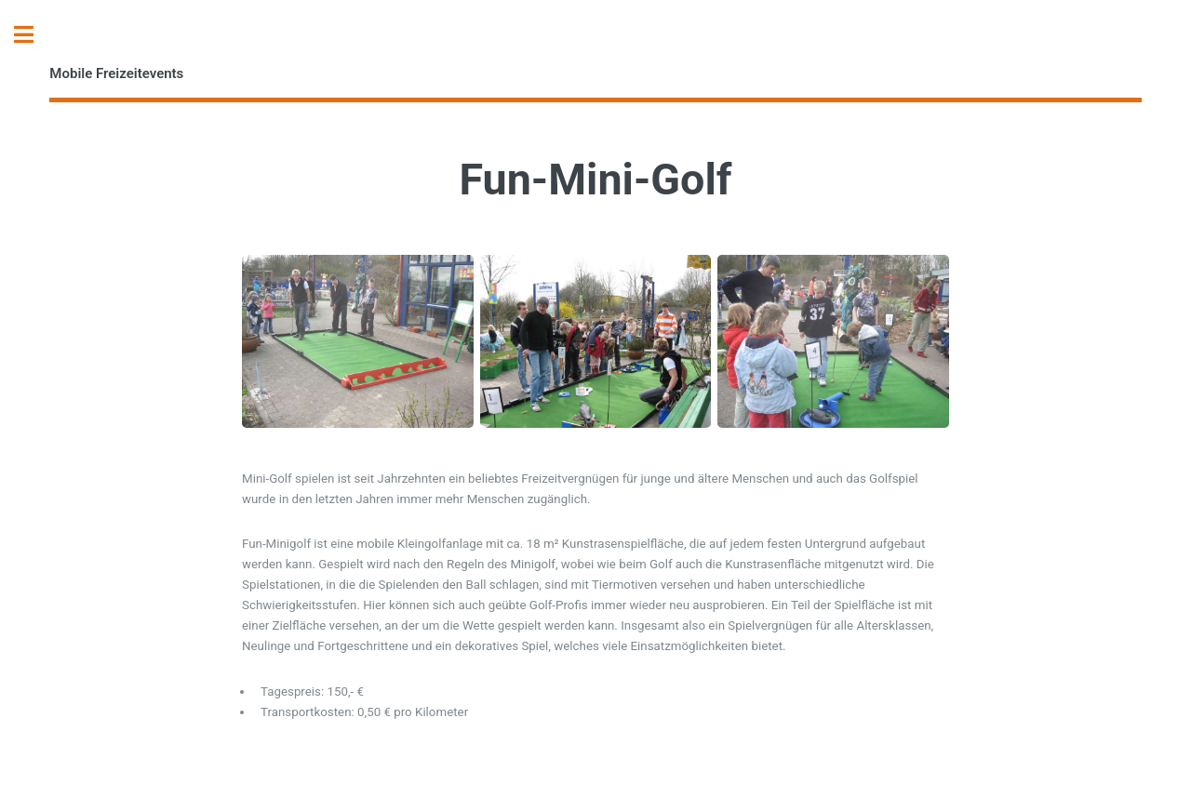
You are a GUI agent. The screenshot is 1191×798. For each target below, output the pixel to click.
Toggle (33, 35)
